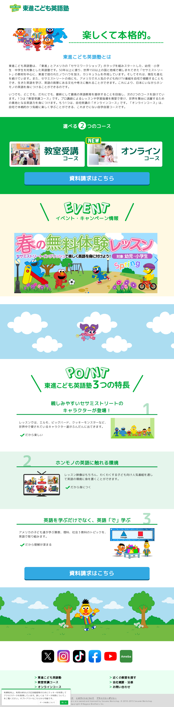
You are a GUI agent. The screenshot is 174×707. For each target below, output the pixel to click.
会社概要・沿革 (123, 682)
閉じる (64, 702)
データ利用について (47, 702)
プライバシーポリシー (107, 698)
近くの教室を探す (124, 678)
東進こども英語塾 (49, 678)
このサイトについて (85, 698)
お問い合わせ (121, 687)
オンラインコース (49, 687)
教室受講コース (48, 682)
